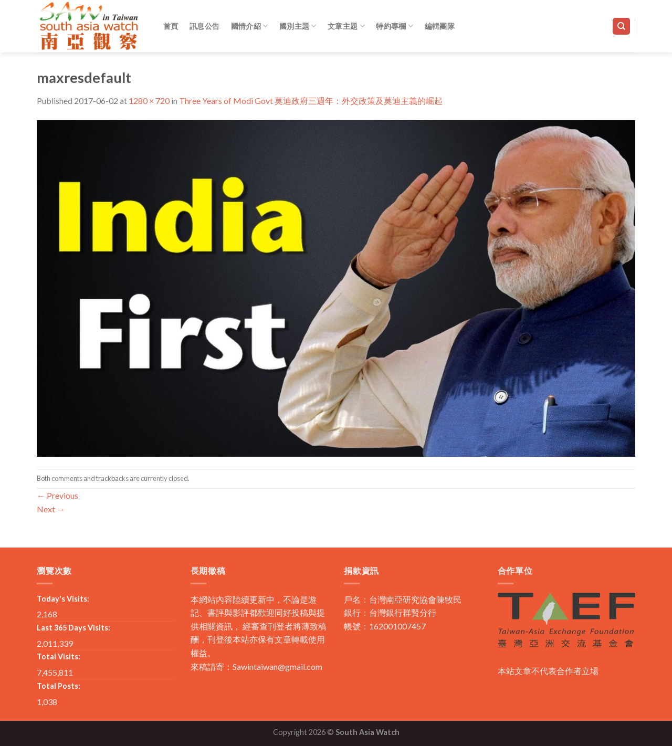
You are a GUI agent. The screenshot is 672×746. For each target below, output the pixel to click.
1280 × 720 (149, 101)
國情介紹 (249, 26)
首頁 (170, 26)
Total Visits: (58, 656)
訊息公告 (204, 26)
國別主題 (298, 26)
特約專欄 (394, 26)
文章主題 (346, 26)
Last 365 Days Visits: (73, 627)
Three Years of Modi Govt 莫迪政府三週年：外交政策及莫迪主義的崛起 (311, 101)
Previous (57, 495)
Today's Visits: (63, 598)
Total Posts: (58, 685)
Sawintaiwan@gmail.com (277, 666)
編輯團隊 (440, 26)
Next (51, 509)
